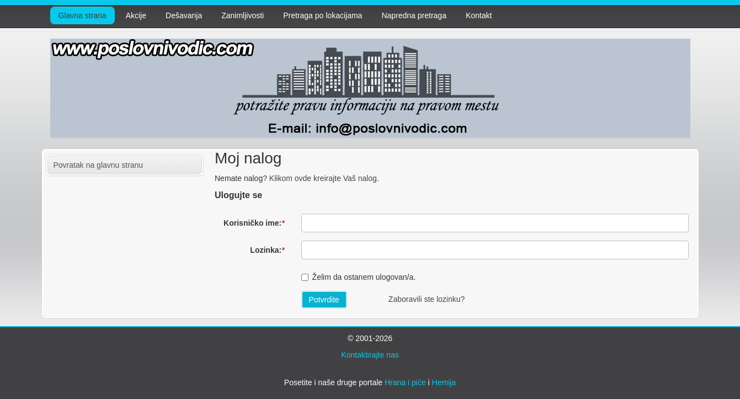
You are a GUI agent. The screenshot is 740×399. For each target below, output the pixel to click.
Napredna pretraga (413, 15)
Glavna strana (82, 15)
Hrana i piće (405, 382)
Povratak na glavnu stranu (98, 165)
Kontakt (479, 15)
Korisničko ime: (253, 223)
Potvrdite (324, 299)
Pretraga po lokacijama (322, 15)
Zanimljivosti (242, 15)
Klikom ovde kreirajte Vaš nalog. (324, 178)
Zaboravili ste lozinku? (426, 299)
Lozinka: (267, 250)
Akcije (136, 15)
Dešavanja (184, 15)
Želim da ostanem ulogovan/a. (364, 277)
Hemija (444, 382)
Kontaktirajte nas (369, 354)
